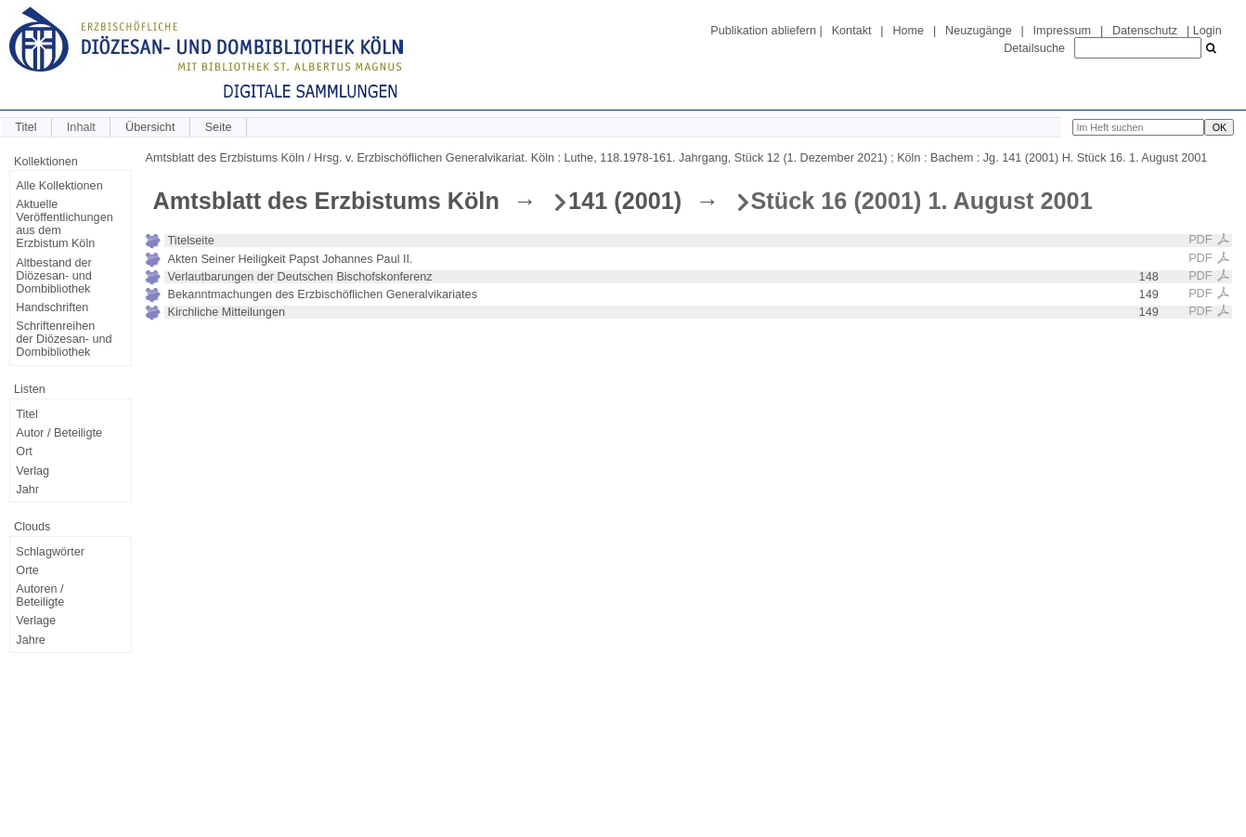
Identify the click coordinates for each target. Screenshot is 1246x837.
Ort (24, 451)
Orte (27, 570)
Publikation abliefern (763, 30)
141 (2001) (624, 201)
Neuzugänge (978, 30)
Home (908, 30)
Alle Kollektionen (59, 185)
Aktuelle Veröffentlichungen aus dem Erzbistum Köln (64, 224)
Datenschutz (1144, 30)
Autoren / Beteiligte (40, 595)
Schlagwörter (50, 551)
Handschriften (52, 307)
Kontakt (852, 30)
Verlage (36, 620)
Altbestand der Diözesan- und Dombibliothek (53, 275)
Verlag (32, 470)
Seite (218, 127)
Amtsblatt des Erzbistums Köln (326, 201)
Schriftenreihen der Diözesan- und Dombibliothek (63, 339)
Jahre (30, 640)
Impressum (1062, 30)
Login (1207, 30)
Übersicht (150, 127)
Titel (25, 127)
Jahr (27, 489)
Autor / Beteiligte (59, 432)
